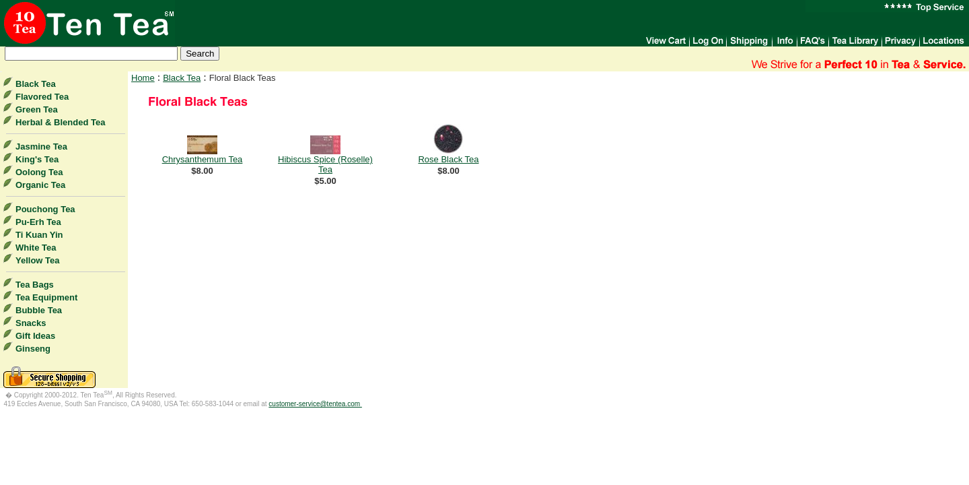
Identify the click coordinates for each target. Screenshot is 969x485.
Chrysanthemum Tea (202, 159)
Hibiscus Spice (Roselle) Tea (325, 164)
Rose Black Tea (448, 159)
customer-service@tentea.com (315, 404)
